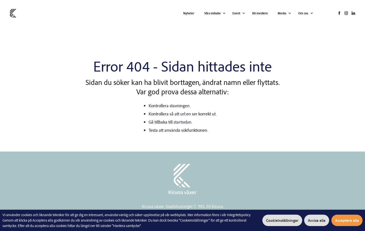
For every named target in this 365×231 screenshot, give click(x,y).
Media (282, 13)
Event (237, 13)
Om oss (303, 13)
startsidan (182, 122)
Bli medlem (260, 13)
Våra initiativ (213, 13)
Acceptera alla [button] (347, 220)
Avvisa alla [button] (317, 220)
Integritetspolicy (238, 215)
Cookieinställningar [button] (282, 220)
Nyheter (189, 13)
